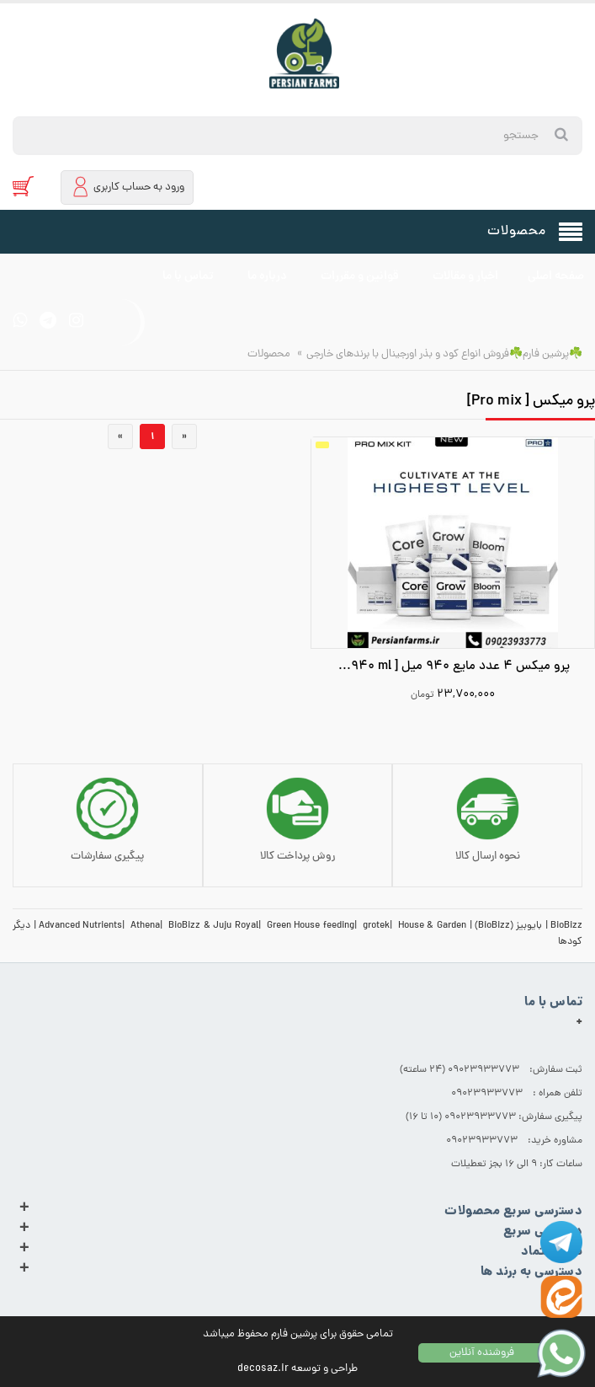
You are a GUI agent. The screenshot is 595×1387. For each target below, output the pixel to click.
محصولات (268, 354)
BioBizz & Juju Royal (213, 926)
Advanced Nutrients (81, 926)
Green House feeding (310, 926)
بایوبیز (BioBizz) (509, 926)
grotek (376, 926)
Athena (145, 926)
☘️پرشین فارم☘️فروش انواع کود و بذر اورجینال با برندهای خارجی (444, 354)
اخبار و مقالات (465, 276)
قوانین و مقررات (360, 276)
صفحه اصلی (556, 276)
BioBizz (566, 926)
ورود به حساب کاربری (127, 186)
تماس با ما (188, 276)
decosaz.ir (263, 1369)
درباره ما (267, 276)
